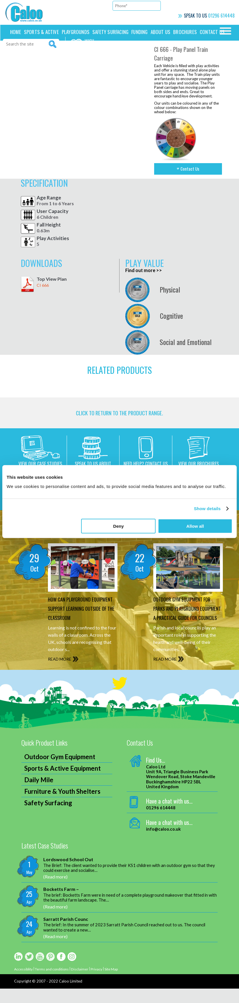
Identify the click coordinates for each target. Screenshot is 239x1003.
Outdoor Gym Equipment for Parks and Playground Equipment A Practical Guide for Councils (188, 617)
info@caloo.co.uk (163, 843)
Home (15, 31)
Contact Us (191, 169)
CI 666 (43, 285)
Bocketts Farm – (61, 903)
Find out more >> (144, 270)
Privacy (101, 983)
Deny (118, 525)
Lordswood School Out (68, 873)
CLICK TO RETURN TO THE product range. (119, 415)
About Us (161, 31)
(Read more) (55, 891)
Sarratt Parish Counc (65, 933)
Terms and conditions (54, 983)
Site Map (117, 983)
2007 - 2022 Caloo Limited (59, 995)
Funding (139, 31)
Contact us (212, 31)
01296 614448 (221, 15)
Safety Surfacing (110, 31)
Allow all (195, 525)
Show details (207, 508)
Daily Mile (38, 794)
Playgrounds (75, 31)
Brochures (185, 31)
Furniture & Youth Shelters (62, 806)
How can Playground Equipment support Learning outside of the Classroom (79, 617)
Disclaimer (84, 983)
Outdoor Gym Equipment (59, 771)
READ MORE (61, 673)
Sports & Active (41, 31)
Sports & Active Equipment (62, 783)
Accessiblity (24, 983)
